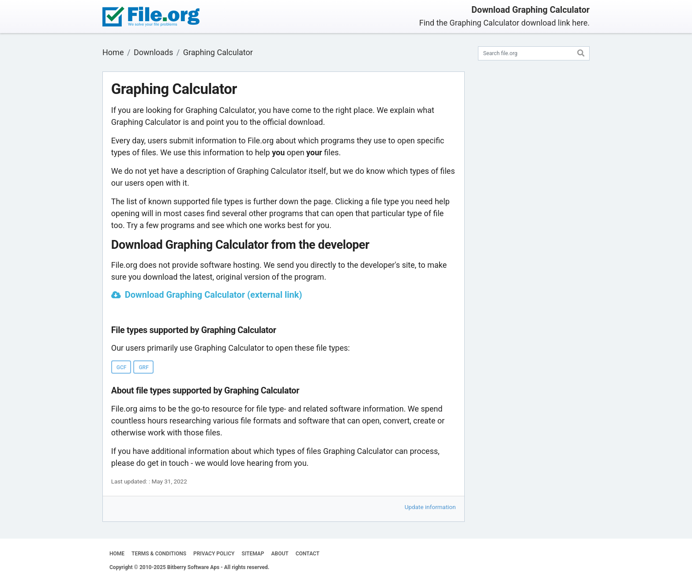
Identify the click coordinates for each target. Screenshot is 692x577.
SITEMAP (252, 554)
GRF (143, 367)
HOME (116, 554)
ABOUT (280, 554)
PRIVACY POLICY (213, 554)
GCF (122, 367)
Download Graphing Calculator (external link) (213, 294)
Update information (430, 506)
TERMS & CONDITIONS (159, 554)
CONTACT (308, 554)
